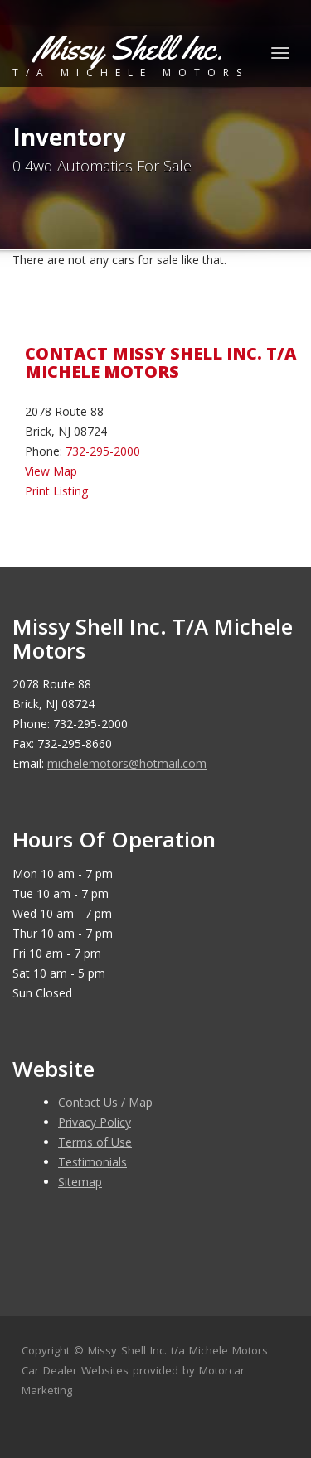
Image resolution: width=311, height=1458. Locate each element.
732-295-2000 (103, 451)
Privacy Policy (94, 1122)
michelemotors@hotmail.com (127, 763)
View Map (51, 471)
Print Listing (56, 491)
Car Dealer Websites (75, 1370)
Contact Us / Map (105, 1102)
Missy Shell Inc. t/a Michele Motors (178, 1350)
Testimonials (92, 1162)
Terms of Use (95, 1142)
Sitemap (80, 1182)
